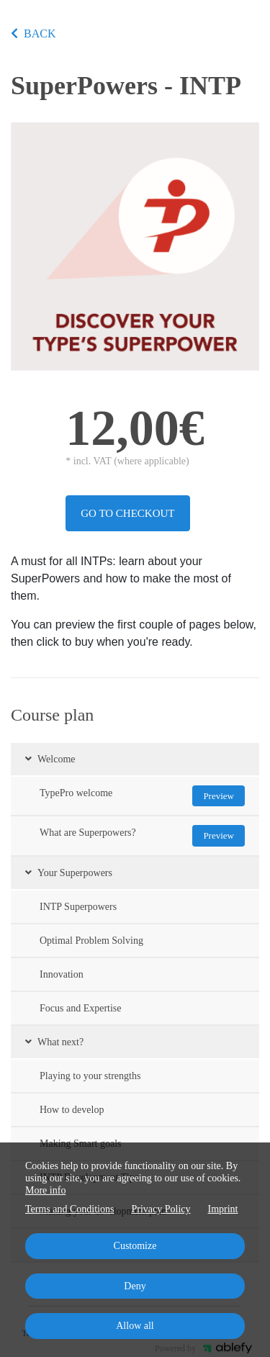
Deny (134, 1286)
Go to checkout (127, 513)
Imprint (223, 1209)
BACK (33, 33)
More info (45, 1190)
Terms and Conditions (69, 1209)
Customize (135, 1245)
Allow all (135, 1325)
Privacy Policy (160, 1209)
